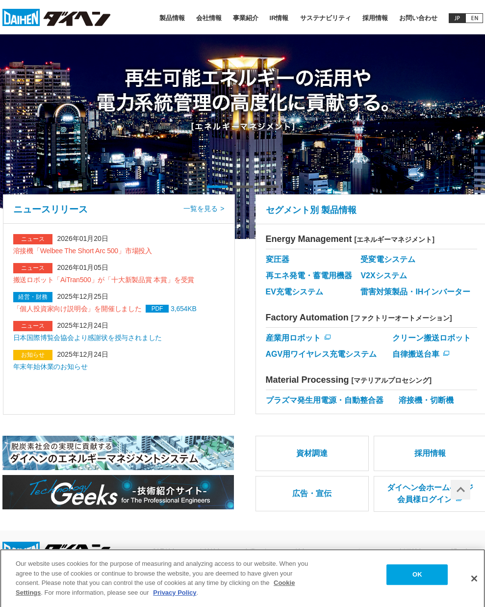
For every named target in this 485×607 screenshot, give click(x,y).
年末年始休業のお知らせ (50, 366)
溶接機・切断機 (426, 400)
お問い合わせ (418, 18)
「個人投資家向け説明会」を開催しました (77, 309)
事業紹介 (245, 18)
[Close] (474, 582)
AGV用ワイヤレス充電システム (321, 354)
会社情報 (209, 18)
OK (417, 577)
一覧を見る (200, 208)
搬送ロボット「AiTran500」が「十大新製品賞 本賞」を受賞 (104, 280)
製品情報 (172, 18)
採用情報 (375, 18)
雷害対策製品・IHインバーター (415, 292)
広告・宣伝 (312, 493)
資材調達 (312, 453)
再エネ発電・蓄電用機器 (309, 275)
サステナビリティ (325, 18)
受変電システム (387, 259)
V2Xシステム (383, 275)
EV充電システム (294, 292)
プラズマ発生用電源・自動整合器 (324, 400)
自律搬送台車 (415, 354)
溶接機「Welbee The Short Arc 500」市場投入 (82, 251)
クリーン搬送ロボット (431, 338)
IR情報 (279, 18)
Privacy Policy (174, 595)
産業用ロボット (293, 338)
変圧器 (277, 259)
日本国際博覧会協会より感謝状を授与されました (87, 338)
